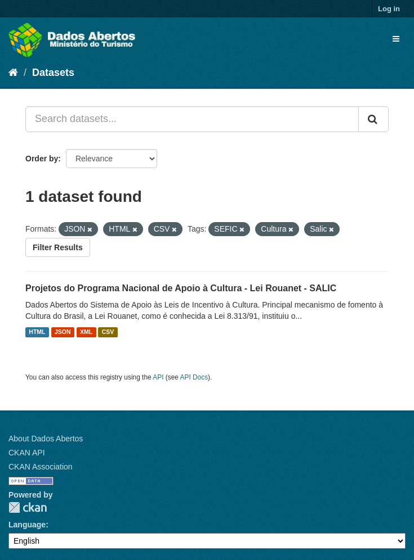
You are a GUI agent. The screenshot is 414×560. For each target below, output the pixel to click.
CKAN (27, 507)
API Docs (194, 377)
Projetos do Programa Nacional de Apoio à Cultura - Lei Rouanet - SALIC (180, 288)
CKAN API (26, 452)
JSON (63, 332)
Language (27, 524)
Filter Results (58, 247)
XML (86, 332)
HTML (37, 332)
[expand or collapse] (396, 39)
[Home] (13, 72)
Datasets (53, 72)
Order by (41, 158)
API (158, 377)
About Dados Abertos (45, 438)
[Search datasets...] (192, 119)
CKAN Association (40, 466)
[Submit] (373, 119)
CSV (108, 332)
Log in (389, 8)
